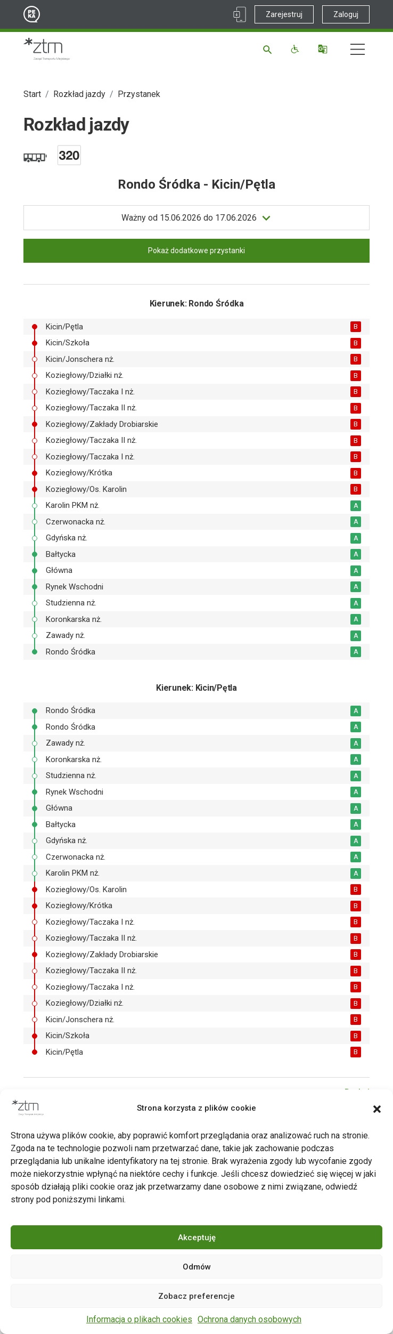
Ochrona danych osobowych (249, 1319)
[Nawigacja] (358, 49)
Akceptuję (197, 1237)
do (189, 218)
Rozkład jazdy (79, 94)
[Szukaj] (269, 49)
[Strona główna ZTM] (46, 49)
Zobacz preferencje (196, 1296)
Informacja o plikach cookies (139, 1319)
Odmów (197, 1267)
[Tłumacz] (324, 49)
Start (32, 94)
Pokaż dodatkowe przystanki (196, 250)
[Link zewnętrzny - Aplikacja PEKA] (239, 14)
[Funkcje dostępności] (296, 49)
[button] (377, 1108)
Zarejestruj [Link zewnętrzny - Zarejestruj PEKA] (284, 14)
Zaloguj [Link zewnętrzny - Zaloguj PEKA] (345, 14)
